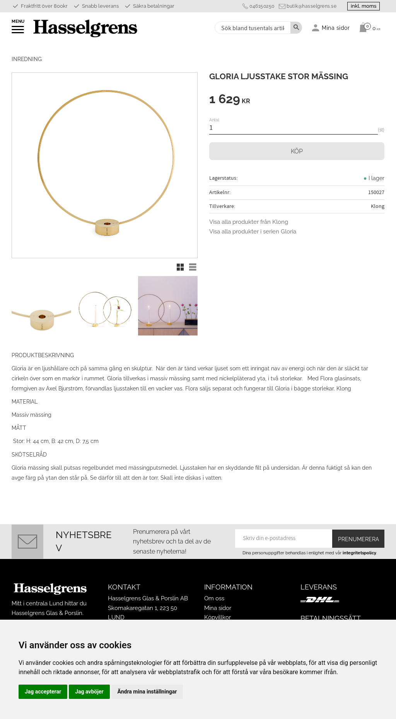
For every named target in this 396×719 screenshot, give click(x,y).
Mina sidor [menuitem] (336, 27)
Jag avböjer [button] (89, 691)
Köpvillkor (217, 617)
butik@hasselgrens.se (309, 6)
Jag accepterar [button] (43, 691)
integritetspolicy (359, 552)
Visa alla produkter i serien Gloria (252, 231)
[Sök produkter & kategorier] (252, 28)
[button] (18, 32)
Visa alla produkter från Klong (248, 221)
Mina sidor (217, 608)
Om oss (214, 598)
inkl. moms (362, 6)
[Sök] (296, 28)
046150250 (259, 6)
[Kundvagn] (368, 27)
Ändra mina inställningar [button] (147, 691)
